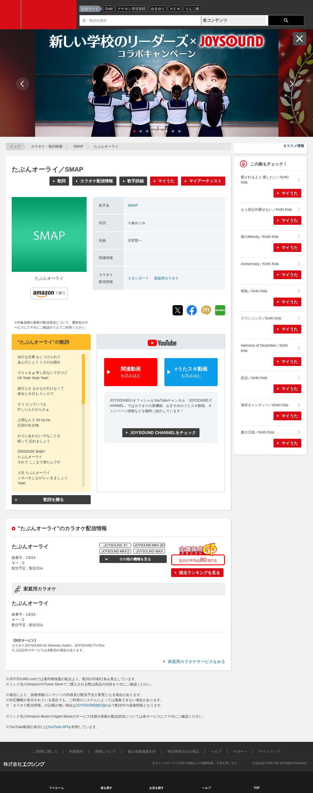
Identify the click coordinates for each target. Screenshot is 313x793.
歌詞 (61, 181)
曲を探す (106, 787)
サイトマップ (269, 751)
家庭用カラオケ (166, 278)
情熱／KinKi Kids (254, 291)
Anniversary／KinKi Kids (260, 264)
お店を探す (156, 787)
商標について (105, 751)
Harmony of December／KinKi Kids (264, 348)
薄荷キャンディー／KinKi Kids (264, 405)
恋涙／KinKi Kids (254, 378)
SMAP (78, 146)
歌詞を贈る (53, 499)
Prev (22, 83)
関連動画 (130, 372)
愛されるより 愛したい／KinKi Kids (264, 179)
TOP (256, 787)
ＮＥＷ (175, 9)
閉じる (299, 38)
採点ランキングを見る (199, 572)
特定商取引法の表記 (183, 751)
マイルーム (56, 787)
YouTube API (58, 727)
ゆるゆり (158, 9)
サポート (240, 751)
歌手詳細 (135, 181)
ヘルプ (216, 751)
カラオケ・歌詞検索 (47, 146)
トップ (15, 146)
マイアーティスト (205, 181)
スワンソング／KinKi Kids (261, 318)
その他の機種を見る (134, 559)
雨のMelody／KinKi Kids (259, 237)
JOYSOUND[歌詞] (90, 705)
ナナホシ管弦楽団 (132, 9)
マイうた (166, 181)
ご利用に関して (45, 751)
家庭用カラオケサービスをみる (196, 661)
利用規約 (76, 751)
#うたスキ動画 (191, 372)
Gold (108, 9)
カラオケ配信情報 (96, 181)
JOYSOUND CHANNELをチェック (163, 432)
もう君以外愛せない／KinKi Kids (266, 210)
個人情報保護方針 (142, 751)
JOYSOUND (50, 14)
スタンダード (138, 278)
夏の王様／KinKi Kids (257, 432)
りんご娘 (192, 9)
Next (290, 83)
